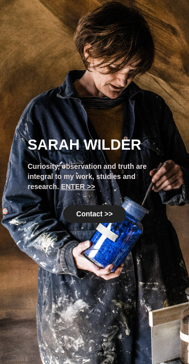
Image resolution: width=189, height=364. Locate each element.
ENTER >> (78, 187)
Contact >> (94, 214)
